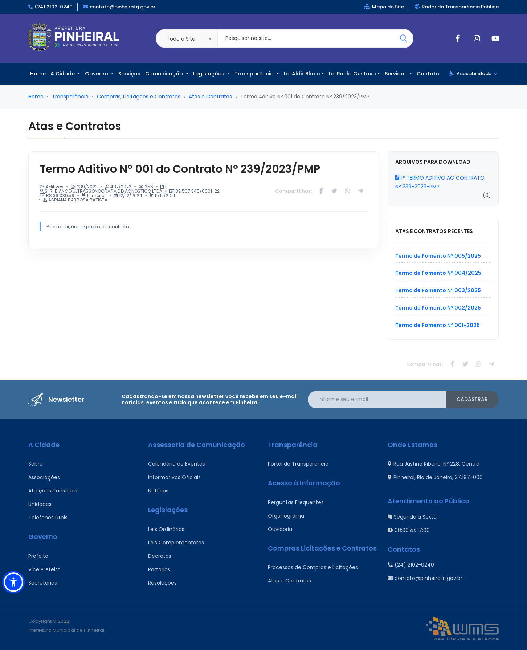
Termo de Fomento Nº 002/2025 (438, 307)
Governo (99, 73)
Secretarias (42, 582)
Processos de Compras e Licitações (313, 567)
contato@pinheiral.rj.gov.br (122, 6)
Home (38, 73)
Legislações (211, 73)
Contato (428, 73)
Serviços (129, 73)
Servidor (398, 73)
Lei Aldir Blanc (304, 73)
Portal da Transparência (298, 463)
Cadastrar (472, 399)
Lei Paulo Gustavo (354, 73)
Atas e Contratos (210, 96)
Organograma (286, 515)
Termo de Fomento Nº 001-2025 (437, 325)
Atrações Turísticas (52, 490)
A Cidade (65, 73)
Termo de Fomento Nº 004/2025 (438, 273)
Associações (44, 477)
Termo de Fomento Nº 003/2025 (438, 290)
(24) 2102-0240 (53, 6)
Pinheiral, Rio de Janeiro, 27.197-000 (435, 477)
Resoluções (162, 582)
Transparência (256, 73)
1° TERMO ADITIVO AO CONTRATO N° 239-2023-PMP (440, 182)
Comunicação (166, 73)
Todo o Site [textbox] (181, 38)
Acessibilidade (473, 73)
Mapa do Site (384, 6)
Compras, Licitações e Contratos (138, 96)
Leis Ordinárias (166, 529)
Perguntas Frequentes (296, 502)
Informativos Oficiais (174, 477)
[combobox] (186, 38)
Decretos (159, 556)
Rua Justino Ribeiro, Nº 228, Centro (433, 463)
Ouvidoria (280, 529)
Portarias (159, 569)
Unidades (40, 504)
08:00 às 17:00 (409, 530)
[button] (13, 582)
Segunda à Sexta (412, 516)
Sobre (35, 463)
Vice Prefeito (44, 569)
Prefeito (38, 556)
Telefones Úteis (48, 517)
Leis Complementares (176, 542)
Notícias (158, 490)
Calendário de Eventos (176, 463)
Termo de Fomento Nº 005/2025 (438, 255)
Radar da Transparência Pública (457, 6)
